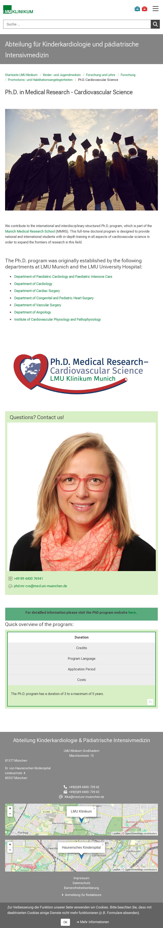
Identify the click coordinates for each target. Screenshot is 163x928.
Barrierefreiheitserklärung (81, 888)
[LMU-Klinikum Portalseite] (18, 9)
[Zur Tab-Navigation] (150, 702)
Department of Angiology (32, 312)
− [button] (10, 814)
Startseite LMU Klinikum (21, 75)
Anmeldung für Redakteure (83, 895)
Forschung (128, 75)
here (132, 613)
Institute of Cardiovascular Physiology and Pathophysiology (57, 319)
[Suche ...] (77, 24)
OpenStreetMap (134, 833)
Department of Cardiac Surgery (37, 291)
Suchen (156, 24)
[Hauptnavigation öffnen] (155, 9)
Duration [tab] (82, 637)
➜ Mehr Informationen (92, 922)
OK (65, 922)
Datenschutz (81, 883)
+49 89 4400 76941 (28, 579)
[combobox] (81, 24)
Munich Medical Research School (30, 231)
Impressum (81, 878)
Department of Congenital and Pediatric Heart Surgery (54, 298)
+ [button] (10, 808)
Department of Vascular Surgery (37, 305)
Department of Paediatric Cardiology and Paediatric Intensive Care (63, 277)
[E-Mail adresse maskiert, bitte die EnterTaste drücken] (40, 586)
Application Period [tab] (81, 669)
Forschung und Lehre (100, 75)
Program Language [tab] (82, 659)
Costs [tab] (81, 680)
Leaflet (116, 833)
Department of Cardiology (33, 284)
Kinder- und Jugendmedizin (62, 75)
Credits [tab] (81, 648)
